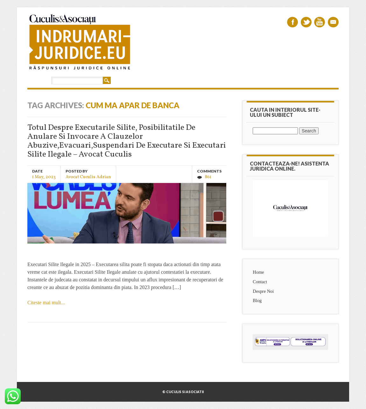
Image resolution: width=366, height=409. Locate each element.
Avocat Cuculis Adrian (88, 177)
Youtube (319, 22)
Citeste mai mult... (46, 302)
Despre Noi (263, 291)
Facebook (292, 22)
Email (333, 22)
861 (208, 177)
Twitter (306, 22)
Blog (257, 300)
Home (258, 272)
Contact (260, 281)
